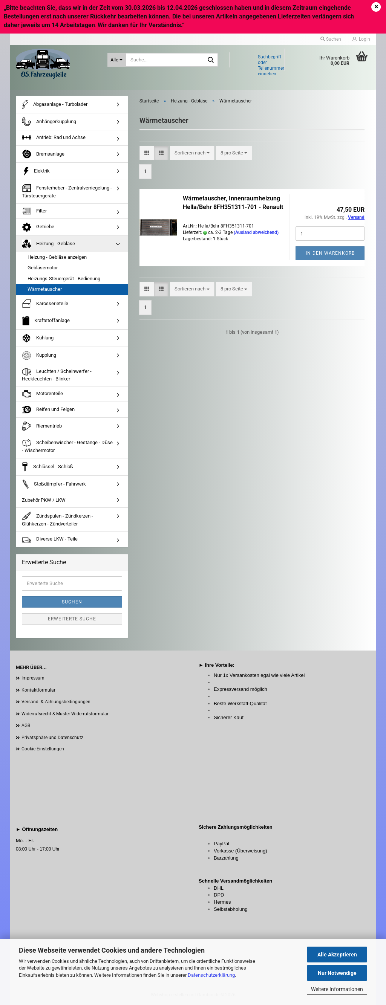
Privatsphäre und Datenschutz (52, 737)
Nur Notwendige (337, 973)
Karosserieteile (45, 303)
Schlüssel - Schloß (47, 467)
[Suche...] (116, 60)
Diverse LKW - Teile (50, 539)
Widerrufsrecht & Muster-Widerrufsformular (65, 713)
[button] (146, 153)
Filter (34, 211)
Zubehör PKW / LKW (44, 500)
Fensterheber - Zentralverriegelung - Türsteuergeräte (67, 191)
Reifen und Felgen (48, 410)
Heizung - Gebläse (48, 244)
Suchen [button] (330, 39)
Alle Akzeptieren (337, 955)
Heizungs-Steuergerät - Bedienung (64, 278)
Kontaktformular (38, 690)
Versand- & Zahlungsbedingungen (55, 701)
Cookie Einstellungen (42, 748)
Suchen (72, 602)
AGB (25, 725)
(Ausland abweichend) (256, 232)
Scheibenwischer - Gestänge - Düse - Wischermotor (67, 446)
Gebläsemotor (43, 267)
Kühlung (38, 338)
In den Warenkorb (330, 253)
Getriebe (38, 227)
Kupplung (39, 355)
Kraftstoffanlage (46, 320)
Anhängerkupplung (49, 122)
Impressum (32, 678)
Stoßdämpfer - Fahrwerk (54, 484)
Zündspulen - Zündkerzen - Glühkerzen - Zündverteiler (57, 519)
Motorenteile (42, 394)
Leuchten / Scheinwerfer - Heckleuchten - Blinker (57, 375)
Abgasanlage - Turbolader (54, 104)
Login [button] (361, 39)
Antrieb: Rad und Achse (54, 138)
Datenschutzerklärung (211, 975)
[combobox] (192, 153)
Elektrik (36, 171)
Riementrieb (42, 426)
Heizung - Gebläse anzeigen (57, 257)
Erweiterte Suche (72, 619)
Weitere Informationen (337, 989)
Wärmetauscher (45, 289)
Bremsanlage (43, 154)
